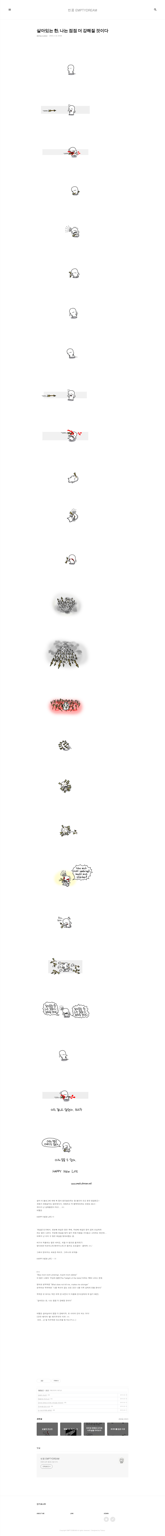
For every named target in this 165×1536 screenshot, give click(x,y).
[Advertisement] (82, 1353)
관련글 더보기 (123, 1419)
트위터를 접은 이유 (44, 1406)
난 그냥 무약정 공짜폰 (45, 1410)
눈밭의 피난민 (42, 1395)
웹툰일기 (41, 1390)
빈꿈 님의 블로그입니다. (49, 1462)
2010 (47, 1390)
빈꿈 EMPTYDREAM (50, 1458)
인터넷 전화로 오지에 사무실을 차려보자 (50, 1403)
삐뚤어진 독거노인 (44, 1399)
